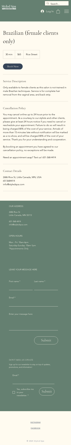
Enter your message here (21, 314)
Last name (39, 281)
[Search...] (56, 4)
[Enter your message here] (33, 323)
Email (16, 375)
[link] (13, 66)
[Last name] (45, 287)
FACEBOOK (35, 428)
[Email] (33, 381)
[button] (58, 11)
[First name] (20, 287)
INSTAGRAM (35, 422)
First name (14, 281)
